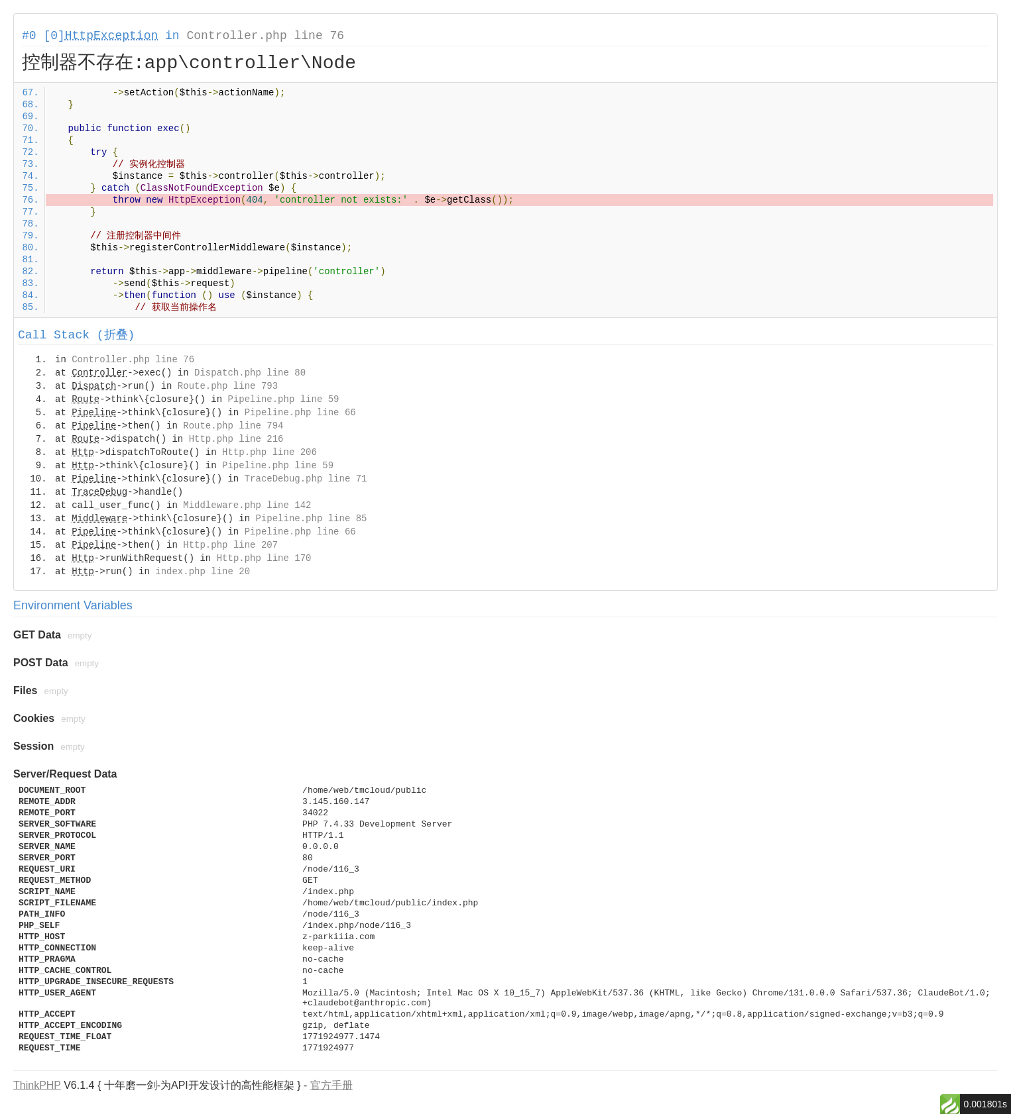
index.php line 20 (202, 571)
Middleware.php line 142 (247, 505)
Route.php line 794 (233, 426)
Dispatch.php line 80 (250, 373)
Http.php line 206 (269, 452)
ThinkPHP (37, 1085)
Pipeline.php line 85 (311, 518)
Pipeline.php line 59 (283, 399)
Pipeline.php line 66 (300, 412)
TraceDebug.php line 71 (306, 479)
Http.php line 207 (230, 545)
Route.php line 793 (228, 386)
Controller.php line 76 (265, 35)
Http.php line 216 (236, 439)
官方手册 (331, 1085)
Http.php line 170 (264, 558)
